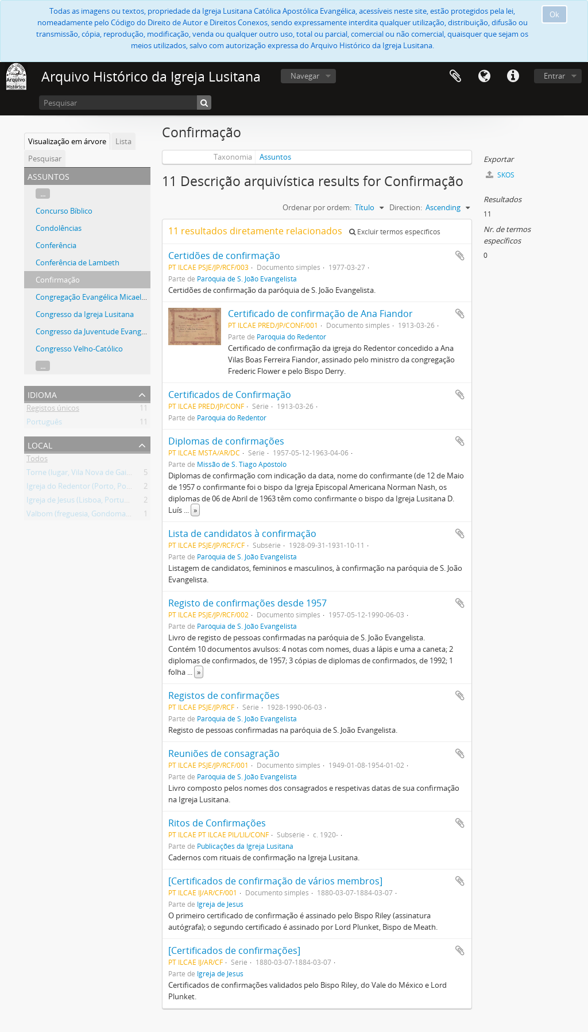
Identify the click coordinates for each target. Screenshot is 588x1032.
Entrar (554, 76)
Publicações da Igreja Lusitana (245, 846)
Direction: (405, 207)
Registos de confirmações (224, 695)
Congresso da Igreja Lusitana (85, 314)
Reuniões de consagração (224, 753)
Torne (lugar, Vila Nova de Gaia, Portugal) (95, 474)
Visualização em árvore (67, 141)
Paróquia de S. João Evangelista (247, 278)
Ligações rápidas (512, 76)
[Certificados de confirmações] (234, 950)
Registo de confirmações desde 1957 (247, 603)
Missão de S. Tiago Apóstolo (242, 464)
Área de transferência (455, 76)
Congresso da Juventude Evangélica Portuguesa (117, 331)
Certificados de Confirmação (229, 394)
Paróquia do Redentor (291, 336)
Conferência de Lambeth (77, 262)
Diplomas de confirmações (226, 441)
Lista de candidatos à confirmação (242, 533)
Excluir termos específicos (394, 232)
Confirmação (58, 280)
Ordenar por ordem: (317, 207)
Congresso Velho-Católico (79, 348)
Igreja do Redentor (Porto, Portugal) (87, 488)
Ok (554, 14)
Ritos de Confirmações (217, 823)
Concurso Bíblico (64, 211)
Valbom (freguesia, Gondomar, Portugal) (95, 516)
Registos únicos (52, 410)
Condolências (59, 228)
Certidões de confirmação (224, 255)
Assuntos (275, 157)
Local (40, 444)
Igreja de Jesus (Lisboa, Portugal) (81, 502)
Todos (37, 460)
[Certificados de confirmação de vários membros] (275, 881)
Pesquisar (44, 158)
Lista (123, 141)
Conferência (56, 245)
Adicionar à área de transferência (460, 255)
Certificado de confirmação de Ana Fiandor (320, 313)
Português (44, 424)
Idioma (484, 76)
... (42, 193)
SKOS (500, 175)
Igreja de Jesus (220, 904)
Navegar (305, 76)
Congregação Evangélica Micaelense (96, 297)
